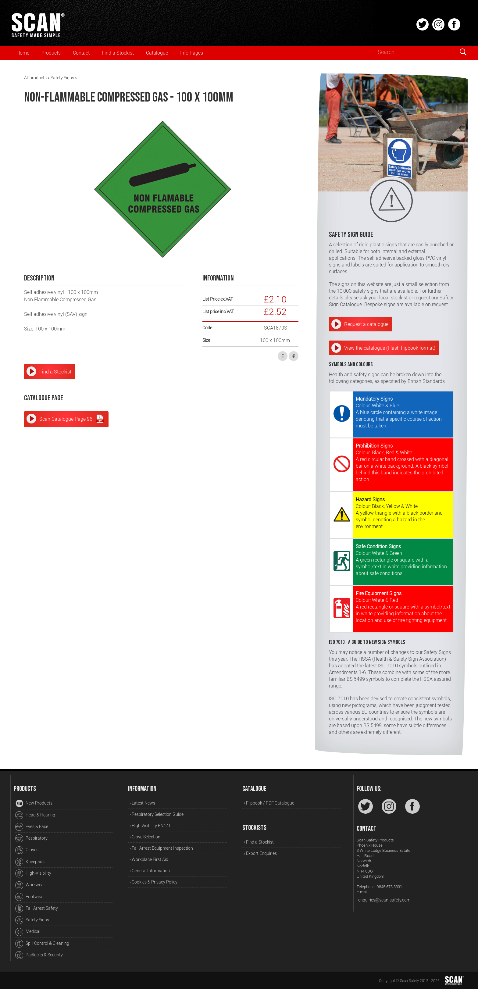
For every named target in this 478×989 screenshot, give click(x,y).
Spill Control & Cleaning (42, 944)
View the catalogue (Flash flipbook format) (389, 348)
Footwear (29, 897)
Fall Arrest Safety (36, 908)
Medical (27, 932)
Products (51, 52)
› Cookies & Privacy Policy (153, 882)
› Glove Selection (145, 837)
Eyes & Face (31, 827)
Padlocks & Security (39, 955)
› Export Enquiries (260, 853)
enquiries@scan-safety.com (384, 900)
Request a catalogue (366, 324)
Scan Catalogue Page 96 (72, 418)
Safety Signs (62, 77)
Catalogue (157, 52)
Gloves (26, 850)
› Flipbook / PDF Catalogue (269, 803)
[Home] (37, 36)
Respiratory (31, 838)
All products (35, 77)
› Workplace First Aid (149, 859)
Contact (81, 52)
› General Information (150, 870)
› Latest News (142, 803)
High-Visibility (33, 873)
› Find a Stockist (259, 842)
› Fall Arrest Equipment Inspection (161, 848)
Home (22, 52)
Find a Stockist (118, 52)
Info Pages (191, 52)
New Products (33, 804)
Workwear (30, 885)
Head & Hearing (35, 815)
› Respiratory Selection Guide (157, 814)
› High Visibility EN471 (150, 825)
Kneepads (30, 862)
